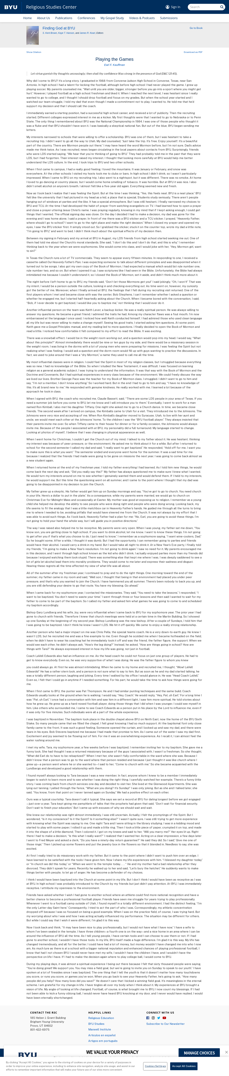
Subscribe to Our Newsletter (165, 1023)
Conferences (86, 18)
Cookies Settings (155, 1066)
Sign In (175, 7)
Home (27, 18)
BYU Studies (96, 1023)
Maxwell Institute (99, 1029)
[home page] (10, 7)
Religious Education (101, 1018)
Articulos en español (102, 1035)
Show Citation (33, 52)
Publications (63, 18)
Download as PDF (193, 52)
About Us (43, 18)
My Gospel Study (112, 18)
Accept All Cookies (183, 1066)
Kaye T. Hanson (66, 33)
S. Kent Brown (50, 33)
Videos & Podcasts (142, 18)
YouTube (164, 1018)
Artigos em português (102, 1040)
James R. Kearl (87, 33)
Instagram (153, 1018)
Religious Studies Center (51, 7)
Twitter (159, 1018)
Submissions (169, 18)
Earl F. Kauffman (114, 64)
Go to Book (196, 27)
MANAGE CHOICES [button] (199, 1053)
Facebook (148, 1018)
